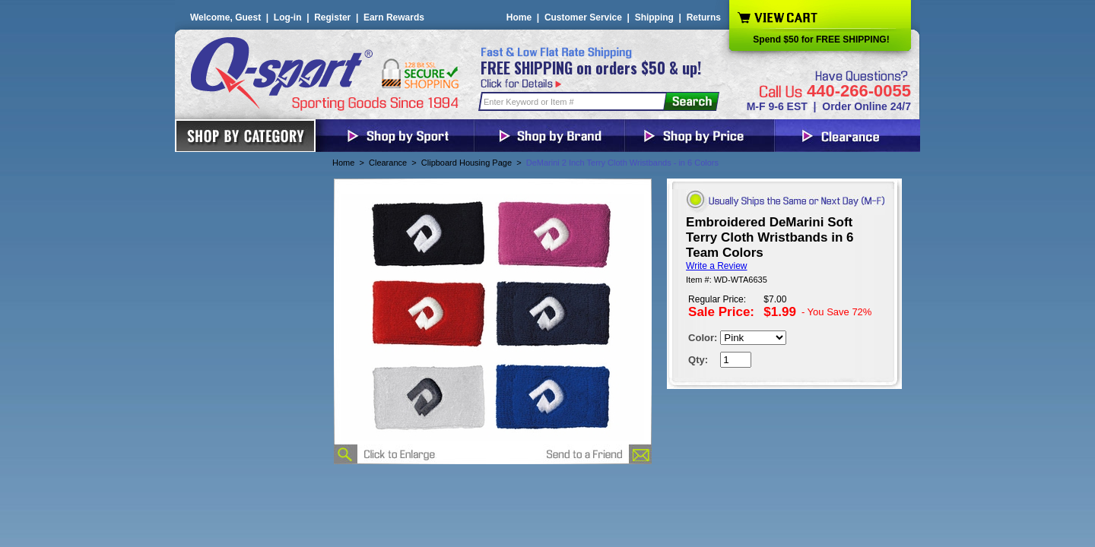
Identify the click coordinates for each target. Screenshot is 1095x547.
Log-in (288, 17)
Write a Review (716, 266)
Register (332, 17)
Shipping (654, 17)
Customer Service (583, 17)
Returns (704, 17)
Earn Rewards (393, 17)
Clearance (388, 162)
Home (519, 17)
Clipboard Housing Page (466, 162)
